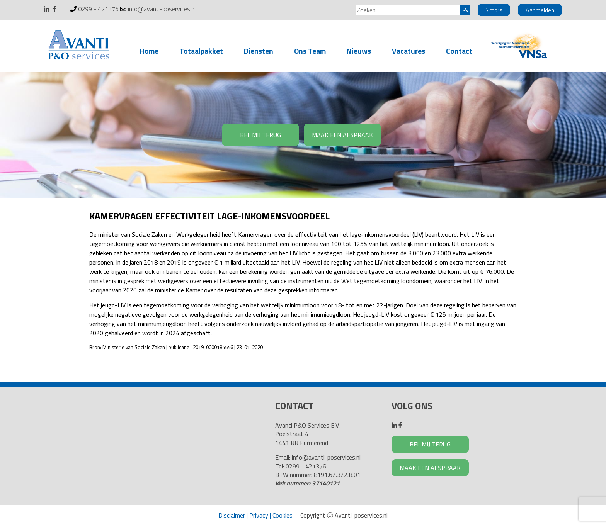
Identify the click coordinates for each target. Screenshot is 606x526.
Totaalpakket (201, 50)
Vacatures (408, 50)
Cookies (282, 515)
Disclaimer (231, 515)
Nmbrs (493, 10)
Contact (459, 50)
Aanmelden (540, 10)
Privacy (258, 515)
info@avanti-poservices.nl (162, 9)
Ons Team (310, 50)
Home (149, 50)
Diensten (258, 50)
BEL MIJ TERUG (260, 134)
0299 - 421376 (98, 9)
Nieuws (359, 50)
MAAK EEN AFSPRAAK (342, 134)
